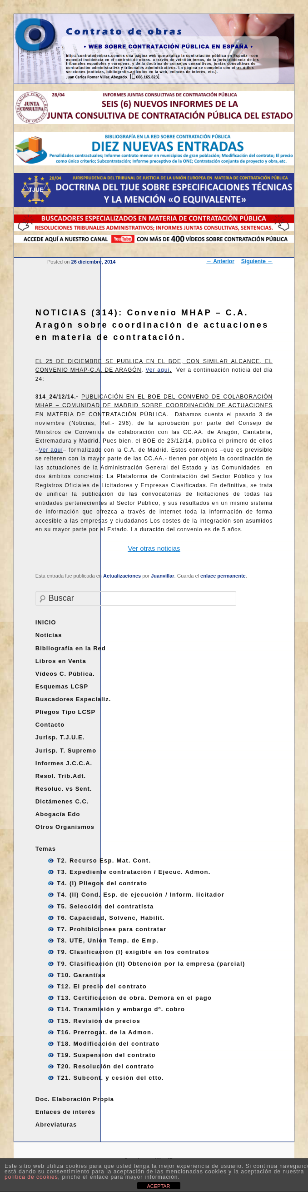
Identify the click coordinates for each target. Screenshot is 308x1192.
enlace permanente (223, 576)
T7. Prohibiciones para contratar (111, 929)
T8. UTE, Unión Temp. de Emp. (108, 940)
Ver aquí (157, 370)
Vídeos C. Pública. (65, 673)
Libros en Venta (60, 661)
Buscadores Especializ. (73, 699)
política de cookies (31, 1177)
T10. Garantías (81, 975)
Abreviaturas (56, 1124)
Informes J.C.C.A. (63, 763)
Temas (45, 848)
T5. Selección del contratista (105, 906)
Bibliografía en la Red (70, 648)
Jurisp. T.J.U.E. (59, 737)
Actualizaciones (122, 576)
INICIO (45, 622)
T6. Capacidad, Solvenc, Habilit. (110, 917)
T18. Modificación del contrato (108, 1043)
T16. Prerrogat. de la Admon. (105, 1032)
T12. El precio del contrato (102, 986)
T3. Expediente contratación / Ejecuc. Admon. (133, 871)
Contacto (50, 724)
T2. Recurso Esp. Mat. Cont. (104, 860)
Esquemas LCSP (61, 686)
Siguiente (257, 261)
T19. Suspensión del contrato (106, 1055)
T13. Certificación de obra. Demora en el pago (134, 997)
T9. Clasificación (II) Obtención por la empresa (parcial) (151, 963)
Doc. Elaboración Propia (74, 1099)
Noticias (48, 635)
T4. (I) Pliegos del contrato (102, 883)
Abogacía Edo (57, 814)
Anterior (220, 261)
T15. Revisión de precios (98, 1020)
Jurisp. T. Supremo (65, 750)
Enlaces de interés (65, 1111)
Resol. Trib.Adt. (60, 776)
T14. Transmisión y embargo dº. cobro (121, 1009)
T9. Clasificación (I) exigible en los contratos (133, 951)
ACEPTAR (158, 1186)
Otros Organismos (64, 826)
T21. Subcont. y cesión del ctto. (110, 1077)
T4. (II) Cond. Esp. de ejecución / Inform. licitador (140, 894)
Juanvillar (162, 576)
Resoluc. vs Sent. (63, 788)
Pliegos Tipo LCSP (65, 711)
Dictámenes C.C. (62, 801)
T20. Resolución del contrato (105, 1066)
